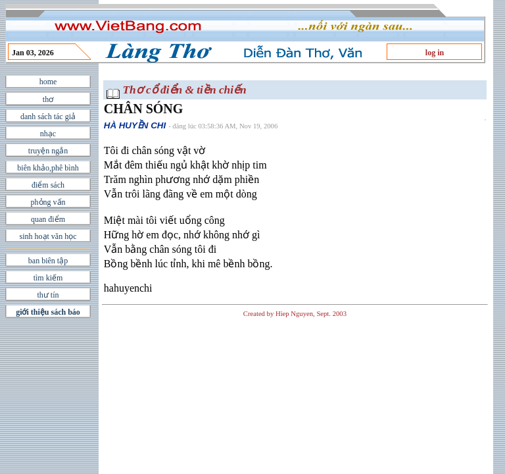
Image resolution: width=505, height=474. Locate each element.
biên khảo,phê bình (47, 167)
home (48, 81)
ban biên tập (48, 260)
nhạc (48, 133)
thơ (48, 99)
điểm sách (48, 185)
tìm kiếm (48, 277)
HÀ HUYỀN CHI (135, 125)
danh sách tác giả (48, 116)
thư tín (48, 295)
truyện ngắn (48, 150)
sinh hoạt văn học (48, 236)
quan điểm (48, 219)
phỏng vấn (48, 202)
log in (434, 52)
